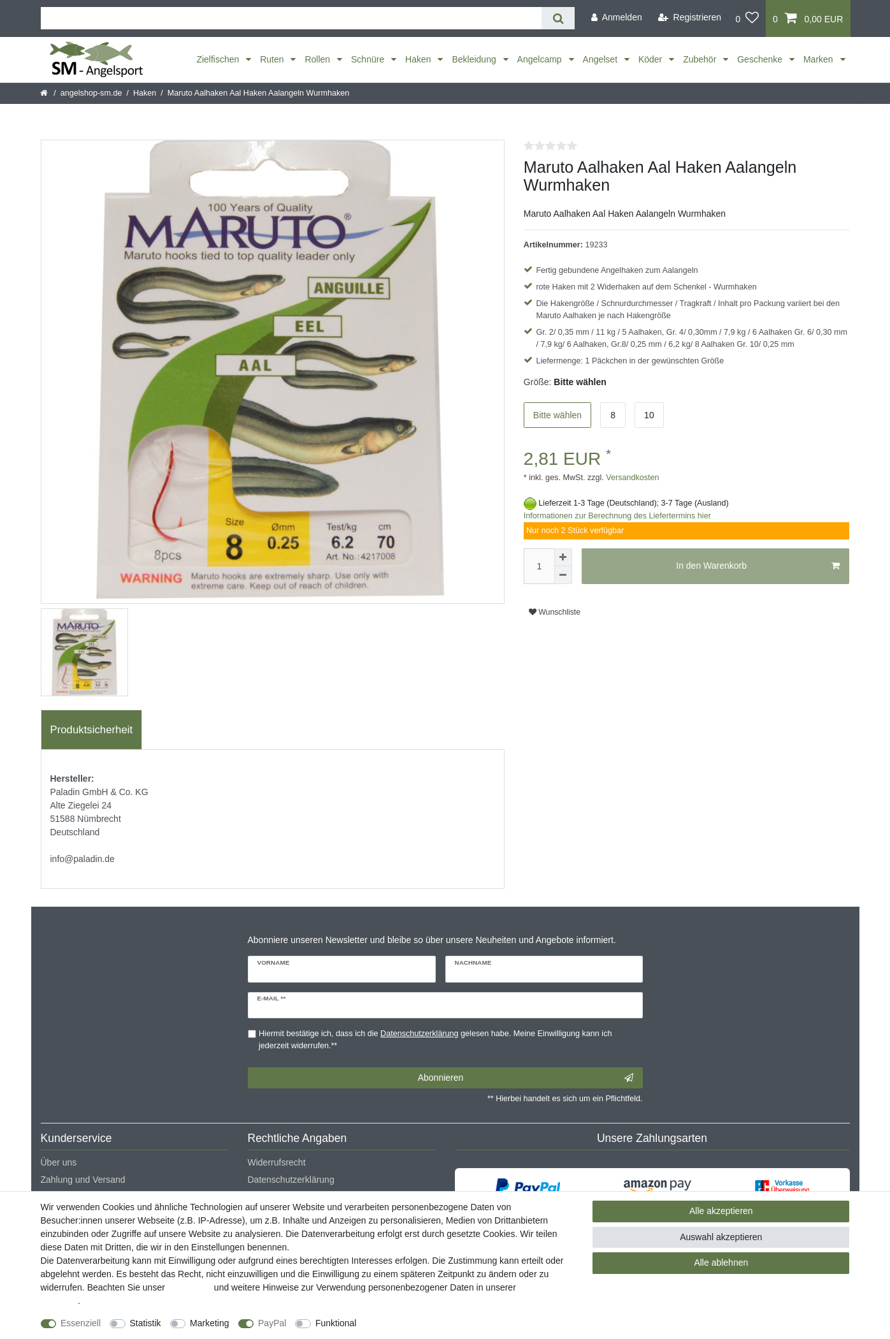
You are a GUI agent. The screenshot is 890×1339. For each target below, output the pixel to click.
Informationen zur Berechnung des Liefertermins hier (617, 515)
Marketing (209, 1323)
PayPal (272, 1323)
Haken (419, 59)
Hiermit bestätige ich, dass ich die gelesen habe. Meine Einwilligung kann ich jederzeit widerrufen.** (435, 1039)
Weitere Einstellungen (411, 1323)
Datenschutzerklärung (291, 1179)
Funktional (336, 1323)
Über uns (59, 1162)
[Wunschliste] (747, 18)
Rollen (319, 59)
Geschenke (761, 59)
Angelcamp (540, 59)
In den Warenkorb (758, 566)
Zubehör (701, 59)
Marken (819, 59)
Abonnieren (525, 1078)
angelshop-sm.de (91, 93)
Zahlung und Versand (83, 1179)
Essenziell (81, 1323)
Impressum (190, 1287)
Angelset (601, 59)
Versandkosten (631, 477)
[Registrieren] (689, 17)
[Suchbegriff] (291, 18)
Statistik (145, 1323)
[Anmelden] (616, 17)
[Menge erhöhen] (563, 557)
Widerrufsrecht (277, 1162)
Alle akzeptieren (721, 1211)
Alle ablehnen (721, 1262)
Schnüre (369, 59)
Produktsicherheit (91, 730)
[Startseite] (45, 93)
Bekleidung (475, 59)
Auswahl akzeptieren (721, 1237)
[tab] (92, 730)
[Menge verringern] (563, 575)
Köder (651, 59)
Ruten (273, 59)
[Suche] (558, 18)
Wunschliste (554, 612)
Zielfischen (218, 59)
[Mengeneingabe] (539, 566)
